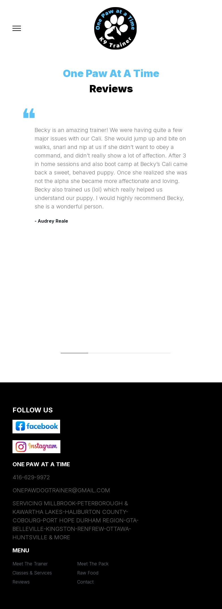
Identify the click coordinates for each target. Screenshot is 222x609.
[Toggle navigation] (16, 28)
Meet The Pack (93, 564)
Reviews (21, 582)
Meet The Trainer (30, 564)
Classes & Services (32, 573)
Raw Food (87, 573)
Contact (85, 582)
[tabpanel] (111, 170)
